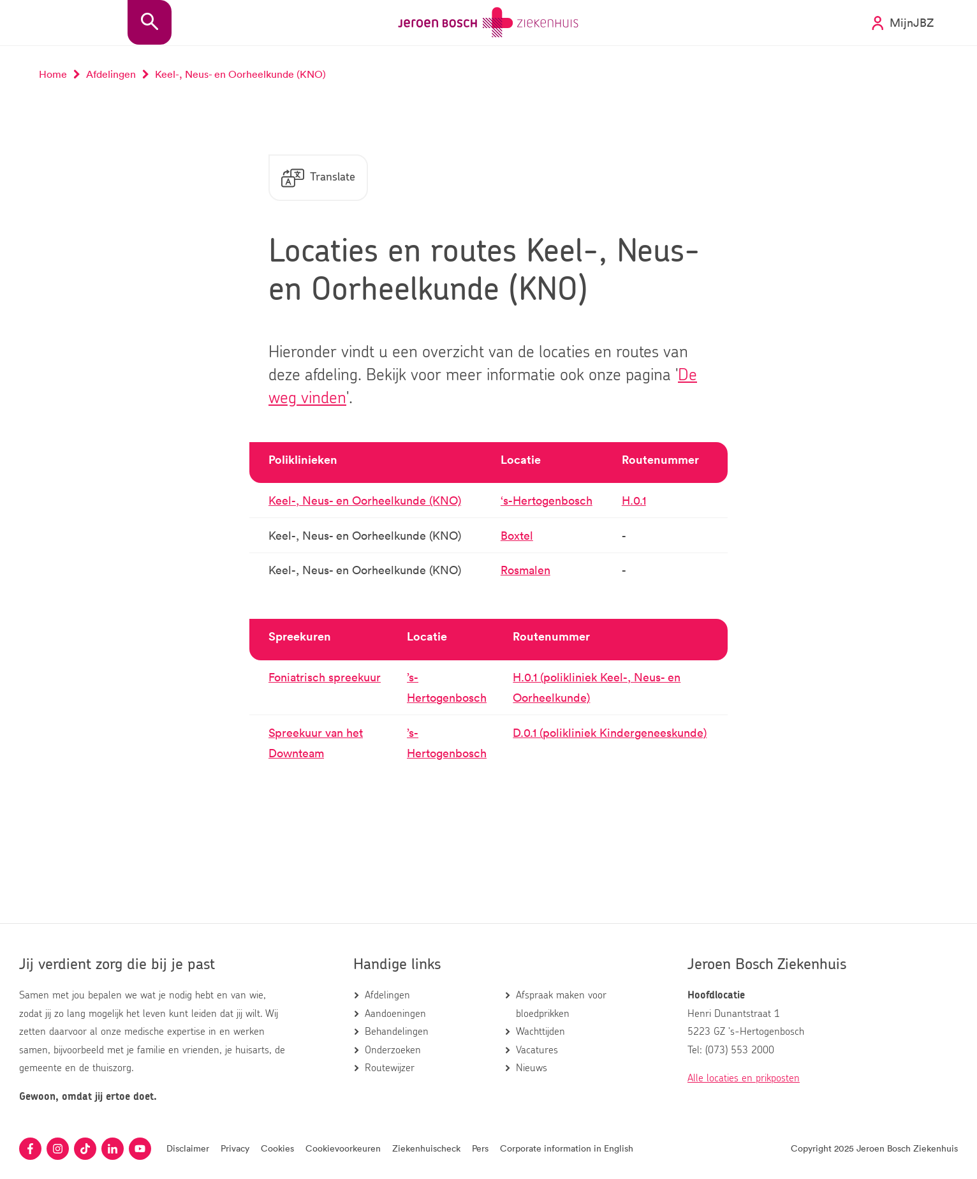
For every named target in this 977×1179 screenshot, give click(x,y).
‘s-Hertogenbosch (546, 500)
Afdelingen (387, 995)
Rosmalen (525, 569)
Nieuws (531, 1068)
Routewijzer (390, 1068)
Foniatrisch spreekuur (324, 677)
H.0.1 (634, 500)
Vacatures (537, 1050)
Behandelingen (397, 1032)
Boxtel (517, 535)
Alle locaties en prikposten (743, 1078)
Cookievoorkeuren (343, 1148)
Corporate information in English (566, 1148)
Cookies (277, 1148)
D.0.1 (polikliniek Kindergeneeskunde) (610, 732)
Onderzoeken (393, 1050)
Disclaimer (187, 1148)
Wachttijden (540, 1032)
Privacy (235, 1148)
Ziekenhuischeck (426, 1148)
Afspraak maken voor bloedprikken (561, 1004)
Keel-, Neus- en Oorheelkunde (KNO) (364, 500)
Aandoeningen (395, 1014)
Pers (480, 1148)
